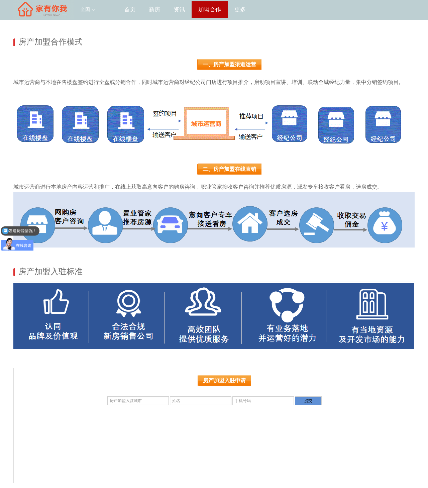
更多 (240, 9)
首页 (129, 9)
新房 (154, 9)
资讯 (179, 9)
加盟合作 (209, 9)
